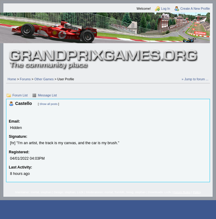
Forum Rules (182, 192)
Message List (47, 95)
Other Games (44, 79)
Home (12, 79)
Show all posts (48, 104)
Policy (197, 192)
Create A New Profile (195, 8)
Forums (25, 79)
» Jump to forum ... (195, 79)
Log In (165, 8)
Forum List (20, 95)
